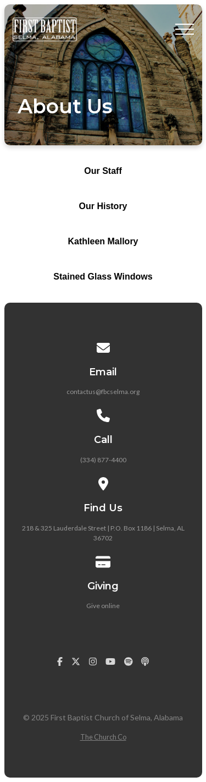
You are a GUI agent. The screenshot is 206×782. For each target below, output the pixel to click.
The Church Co (103, 736)
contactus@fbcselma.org (103, 391)
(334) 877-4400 (103, 460)
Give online (103, 605)
